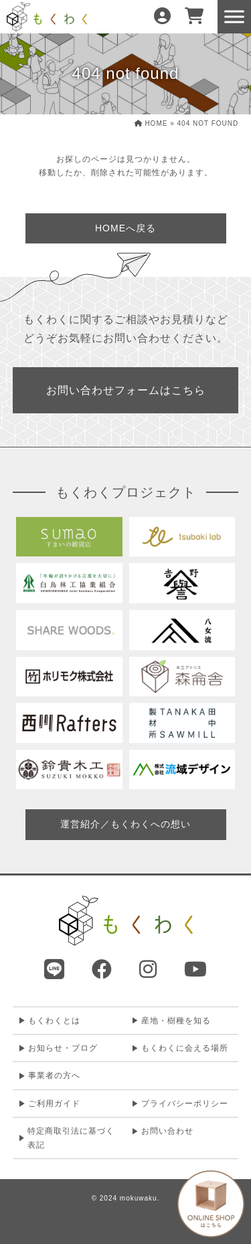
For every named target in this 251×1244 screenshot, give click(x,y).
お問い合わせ (167, 1131)
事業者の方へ (54, 1075)
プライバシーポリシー (184, 1103)
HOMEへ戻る (125, 228)
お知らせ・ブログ (63, 1048)
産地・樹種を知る (176, 1020)
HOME (151, 123)
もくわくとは (54, 1020)
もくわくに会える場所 (184, 1048)
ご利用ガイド (54, 1103)
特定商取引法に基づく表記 (70, 1137)
